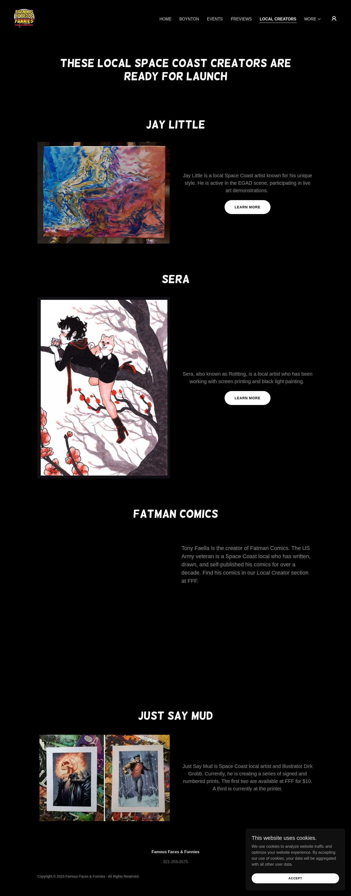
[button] (312, 19)
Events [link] (215, 19)
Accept (295, 878)
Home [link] (165, 19)
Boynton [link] (189, 19)
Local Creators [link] (278, 19)
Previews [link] (241, 19)
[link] (24, 18)
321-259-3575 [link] (175, 862)
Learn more (247, 207)
